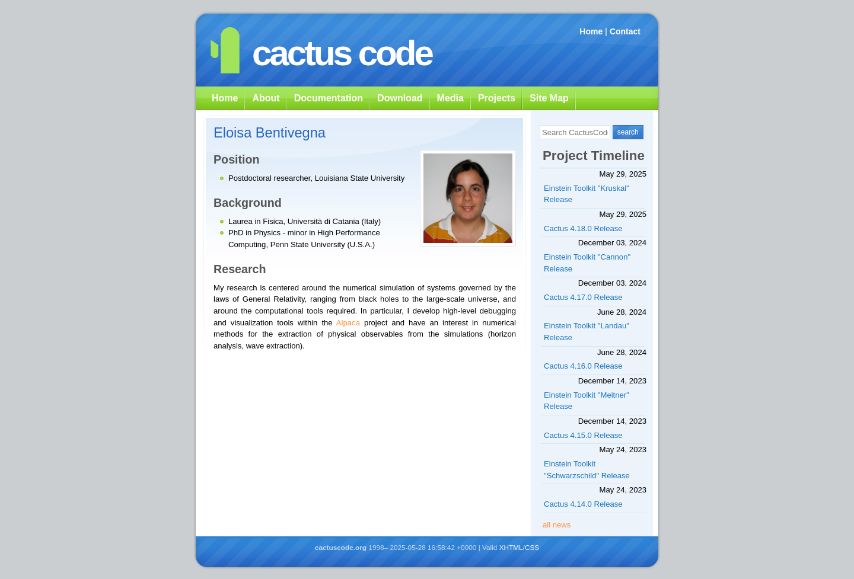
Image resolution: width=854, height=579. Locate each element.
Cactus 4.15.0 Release (583, 435)
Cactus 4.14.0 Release (583, 504)
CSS (532, 547)
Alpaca (348, 322)
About (265, 98)
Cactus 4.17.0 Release (583, 297)
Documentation (328, 98)
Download (399, 98)
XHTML (511, 547)
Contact (625, 31)
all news (557, 524)
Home (591, 31)
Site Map (549, 98)
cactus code (342, 53)
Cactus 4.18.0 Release (583, 228)
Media (450, 98)
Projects (496, 98)
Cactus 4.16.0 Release (583, 366)
